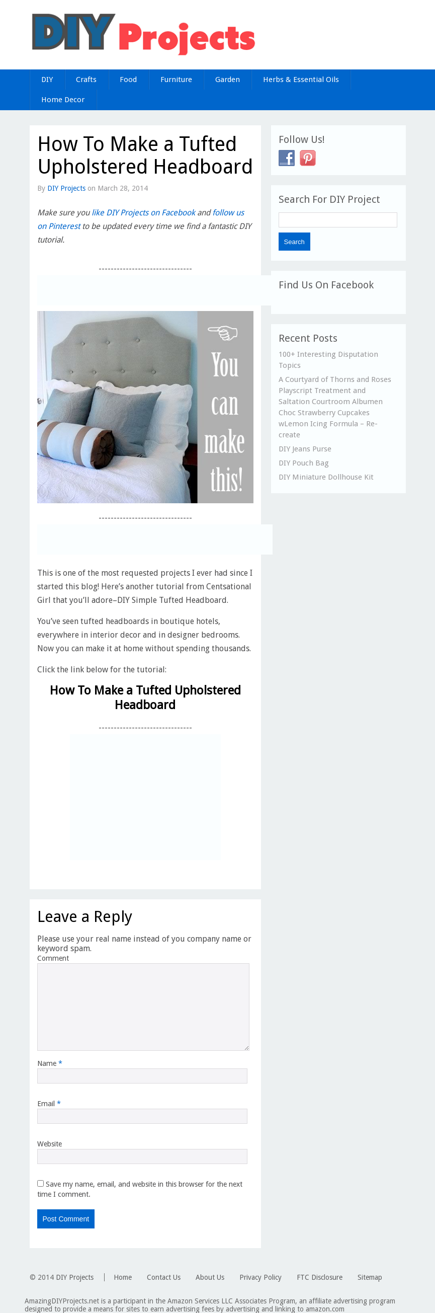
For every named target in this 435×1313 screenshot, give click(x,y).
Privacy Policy (260, 1277)
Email (49, 1104)
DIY (47, 79)
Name (49, 1063)
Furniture (176, 79)
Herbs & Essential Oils (301, 79)
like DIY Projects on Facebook (143, 212)
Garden (227, 79)
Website (49, 1144)
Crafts (86, 79)
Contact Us (164, 1277)
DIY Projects (66, 188)
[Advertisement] (155, 290)
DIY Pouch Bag (304, 463)
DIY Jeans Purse (305, 448)
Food (128, 79)
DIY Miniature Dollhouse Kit (326, 477)
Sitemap (370, 1277)
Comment (53, 958)
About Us (210, 1277)
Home (123, 1277)
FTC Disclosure (319, 1277)
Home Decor (62, 99)
